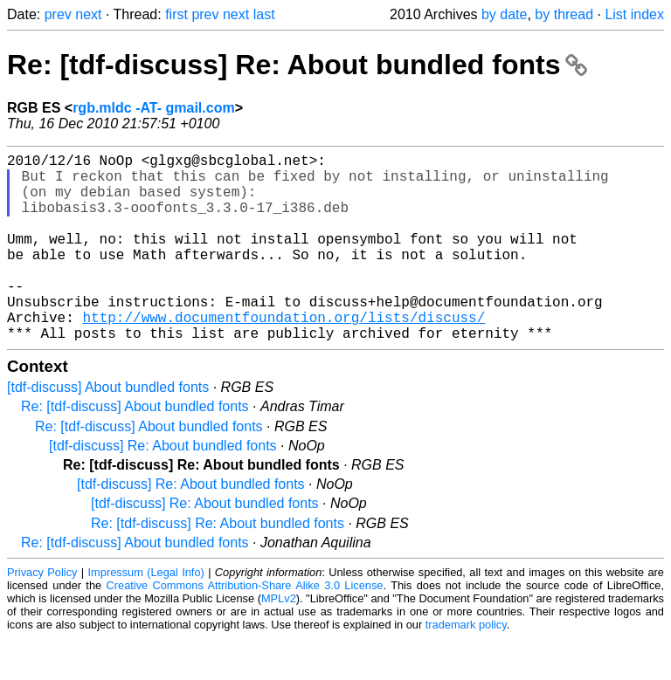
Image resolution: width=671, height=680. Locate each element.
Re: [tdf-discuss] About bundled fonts (135, 448)
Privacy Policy (42, 614)
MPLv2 (278, 640)
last (264, 14)
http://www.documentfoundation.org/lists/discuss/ (283, 355)
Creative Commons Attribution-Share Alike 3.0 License (245, 627)
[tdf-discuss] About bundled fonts (108, 429)
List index (634, 14)
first (176, 14)
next (88, 14)
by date (504, 14)
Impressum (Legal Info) (146, 614)
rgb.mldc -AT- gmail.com (154, 107)
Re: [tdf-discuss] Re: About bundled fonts (297, 64)
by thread (564, 14)
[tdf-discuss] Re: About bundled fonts (163, 487)
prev (58, 14)
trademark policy (466, 666)
